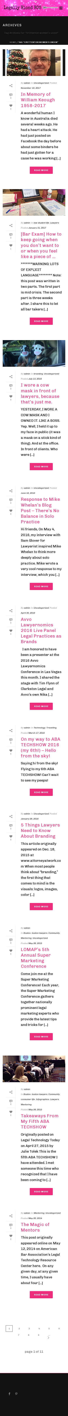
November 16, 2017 (31, 88)
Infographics (42, 1099)
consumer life (28, 1099)
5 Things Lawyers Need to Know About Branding (40, 830)
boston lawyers (39, 933)
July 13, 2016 (35, 379)
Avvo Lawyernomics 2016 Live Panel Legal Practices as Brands (41, 630)
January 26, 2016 (29, 818)
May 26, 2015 (35, 943)
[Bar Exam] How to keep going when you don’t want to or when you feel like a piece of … (41, 245)
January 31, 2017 (37, 228)
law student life (41, 223)
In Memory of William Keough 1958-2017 (38, 100)
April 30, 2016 (28, 613)
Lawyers (54, 223)
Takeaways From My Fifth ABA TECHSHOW (40, 1121)
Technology (39, 727)
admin (27, 83)
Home (13, 42)
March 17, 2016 (36, 733)
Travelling (51, 727)
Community (54, 933)
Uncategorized (41, 83)
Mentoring (26, 938)
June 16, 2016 (28, 493)
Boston (27, 933)
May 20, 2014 (35, 1218)
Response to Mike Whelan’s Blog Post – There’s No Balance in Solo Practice (40, 510)
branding (38, 373)
